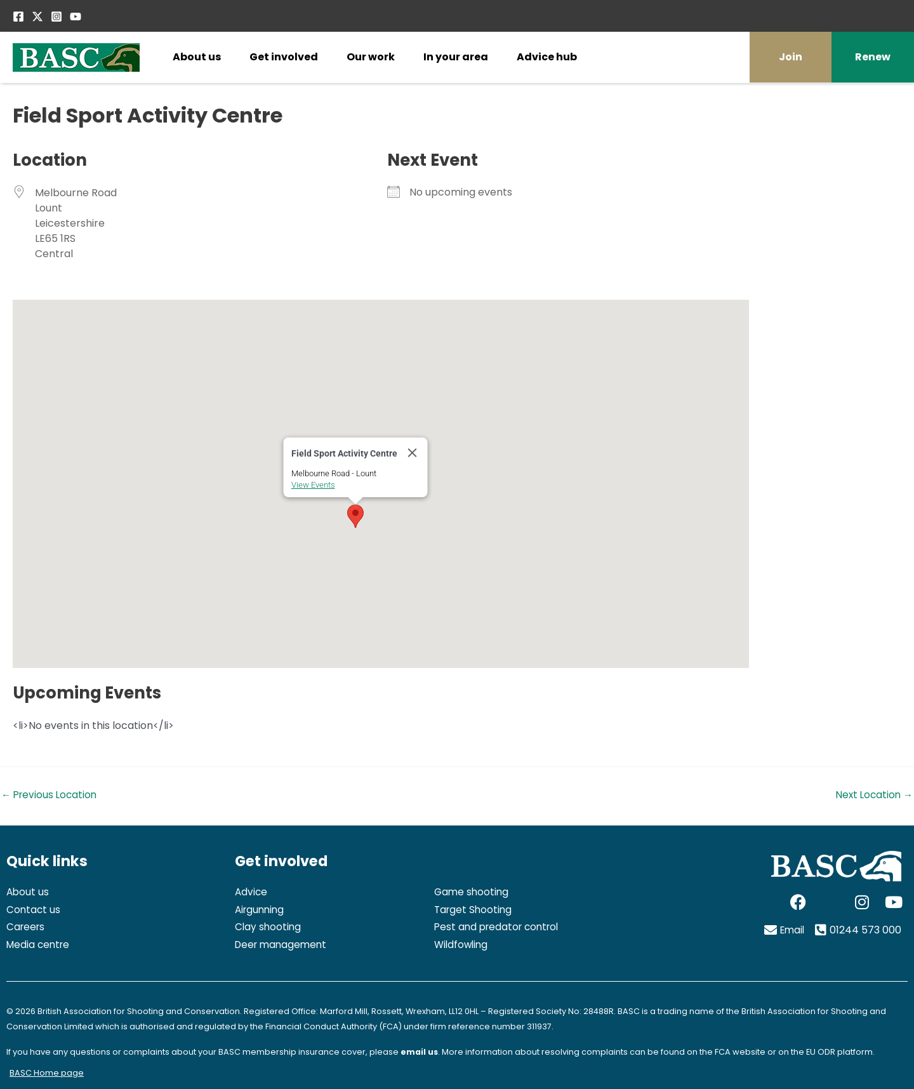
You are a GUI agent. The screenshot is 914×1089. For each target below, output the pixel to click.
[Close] (412, 453)
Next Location (872, 795)
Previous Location (51, 795)
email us (420, 1051)
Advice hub (547, 57)
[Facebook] (18, 16)
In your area (455, 57)
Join (790, 57)
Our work (371, 57)
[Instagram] (56, 16)
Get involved (283, 57)
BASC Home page (47, 1072)
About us (197, 57)
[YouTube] (75, 16)
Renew (873, 57)
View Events (313, 485)
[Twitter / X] (37, 16)
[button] (355, 516)
